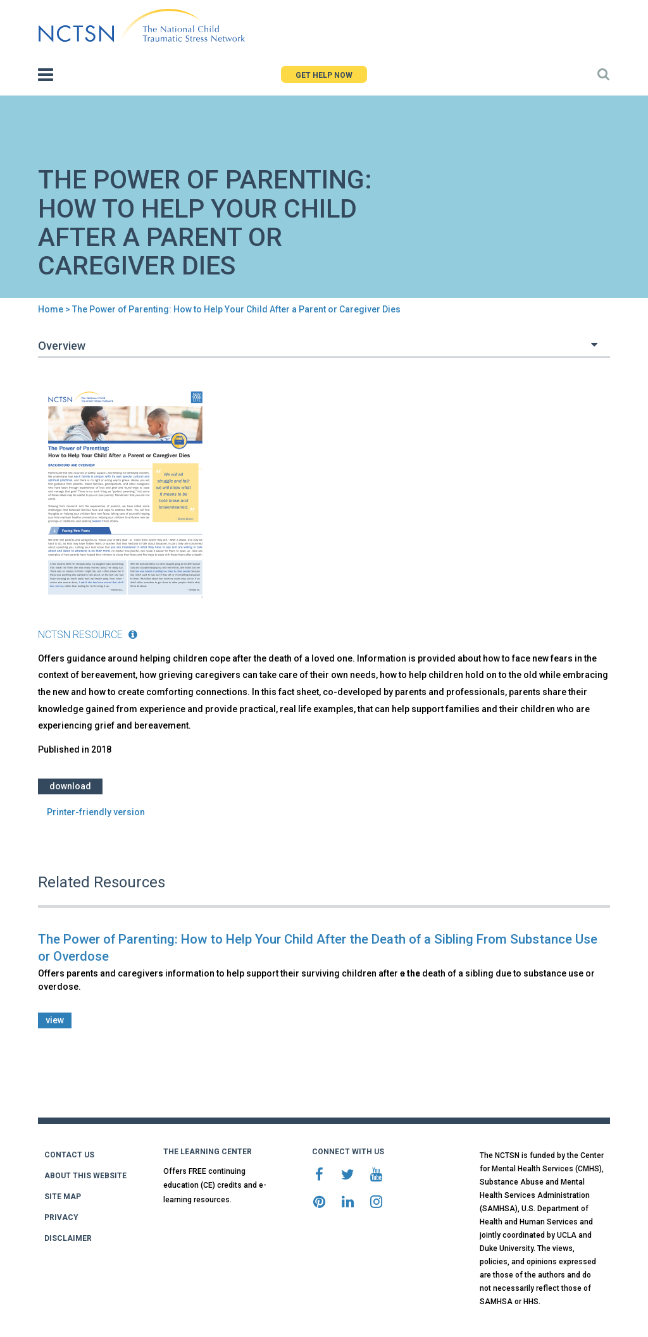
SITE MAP (62, 1196)
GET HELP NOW (324, 75)
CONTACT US (69, 1154)
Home (50, 309)
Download (70, 786)
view (55, 1020)
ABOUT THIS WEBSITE (85, 1175)
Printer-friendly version (96, 812)
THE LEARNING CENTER (207, 1151)
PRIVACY (61, 1217)
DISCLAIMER (68, 1238)
